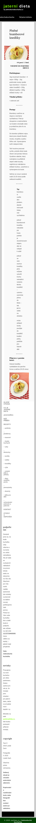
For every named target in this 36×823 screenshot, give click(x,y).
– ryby (6, 447)
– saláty (6, 460)
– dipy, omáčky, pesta (7, 480)
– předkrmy (7, 433)
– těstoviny (7, 451)
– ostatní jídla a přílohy (7, 472)
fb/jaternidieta (25, 17)
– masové (7, 437)
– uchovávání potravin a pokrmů (8, 503)
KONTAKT (7, 509)
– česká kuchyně (7, 442)
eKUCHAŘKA (8, 415)
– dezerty (7, 491)
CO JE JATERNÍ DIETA (7, 409)
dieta (17, 6)
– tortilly (7, 456)
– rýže (6, 467)
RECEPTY (7, 424)
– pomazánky (8, 486)
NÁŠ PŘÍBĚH (6, 419)
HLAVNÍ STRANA (7, 403)
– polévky (7, 428)
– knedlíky (7, 463)
